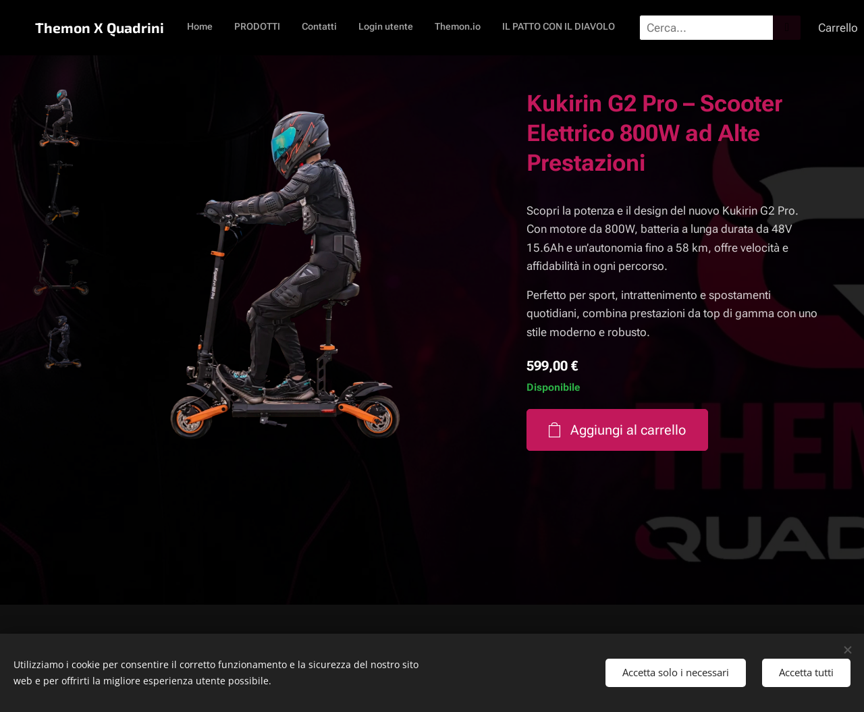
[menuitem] (463, 28)
